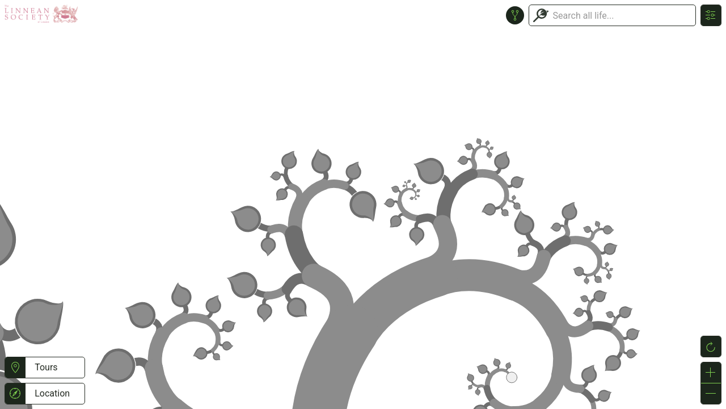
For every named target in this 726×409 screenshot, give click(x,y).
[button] (15, 367)
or (363, 204)
